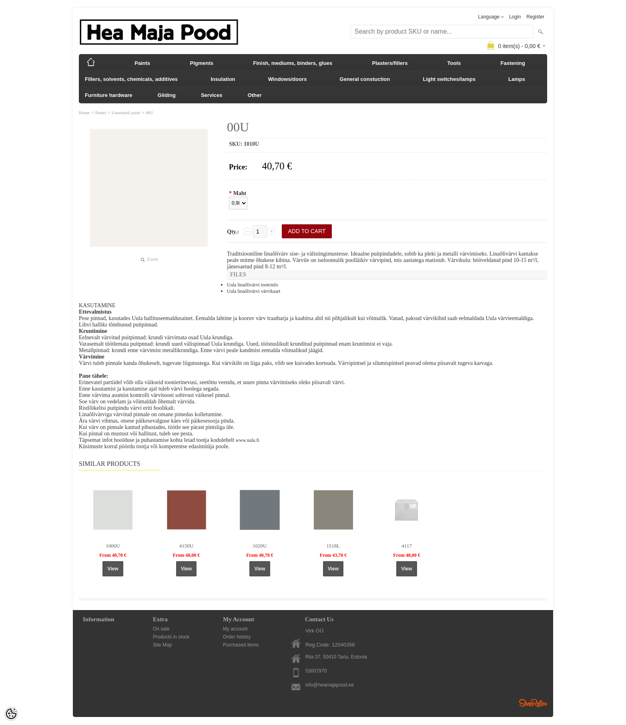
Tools (454, 63)
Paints (142, 63)
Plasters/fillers (389, 63)
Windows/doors (287, 79)
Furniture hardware (108, 95)
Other (255, 95)
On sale (161, 629)
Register (535, 17)
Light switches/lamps (449, 79)
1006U (113, 546)
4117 (406, 546)
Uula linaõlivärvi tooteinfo (252, 285)
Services (212, 95)
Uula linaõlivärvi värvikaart (253, 291)
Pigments (202, 63)
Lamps (516, 79)
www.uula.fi (247, 440)
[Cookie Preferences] (11, 714)
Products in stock (171, 637)
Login (515, 17)
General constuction (365, 79)
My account (235, 629)
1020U (260, 546)
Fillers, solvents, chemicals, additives (131, 79)
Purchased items (241, 645)
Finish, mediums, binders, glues (292, 63)
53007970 (316, 671)
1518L (333, 546)
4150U (186, 546)
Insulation (223, 79)
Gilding (167, 95)
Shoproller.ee (533, 703)
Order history (237, 637)
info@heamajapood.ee (329, 685)
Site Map (162, 645)
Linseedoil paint (126, 112)
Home (84, 112)
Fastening (513, 63)
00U (149, 112)
